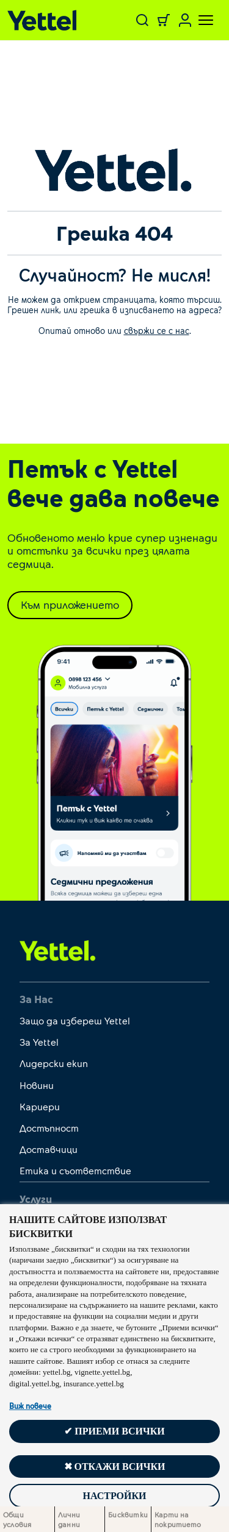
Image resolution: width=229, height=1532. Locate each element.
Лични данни (69, 1519)
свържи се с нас (156, 330)
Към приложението (70, 604)
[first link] (58, 950)
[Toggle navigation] (198, 20)
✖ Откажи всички (114, 1466)
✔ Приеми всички (114, 1431)
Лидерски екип (54, 1063)
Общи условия (17, 1519)
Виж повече (30, 1406)
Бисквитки (128, 1514)
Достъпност (49, 1127)
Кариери (40, 1106)
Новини (37, 1085)
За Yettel (39, 1042)
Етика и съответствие (75, 1170)
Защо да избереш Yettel (75, 1020)
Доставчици (49, 1149)
